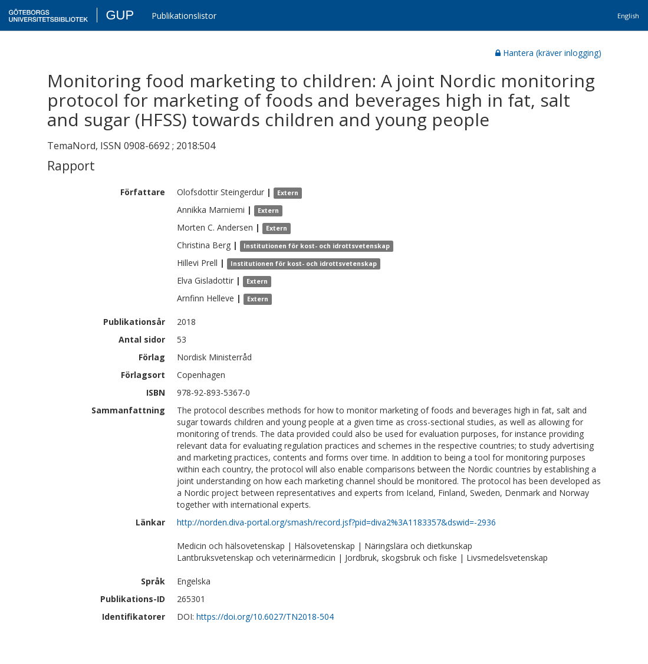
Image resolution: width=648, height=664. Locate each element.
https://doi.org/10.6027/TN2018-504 (265, 616)
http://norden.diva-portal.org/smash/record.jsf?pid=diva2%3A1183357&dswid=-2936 (336, 522)
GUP (120, 15)
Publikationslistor (184, 15)
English (628, 15)
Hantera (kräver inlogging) (548, 52)
